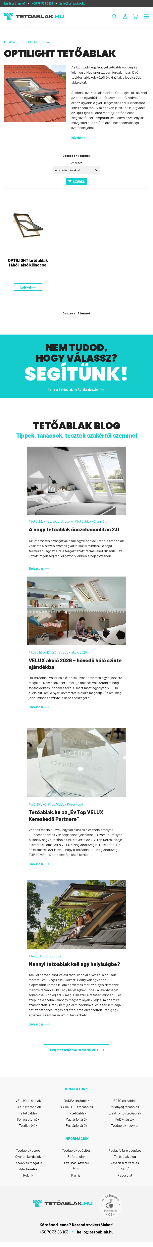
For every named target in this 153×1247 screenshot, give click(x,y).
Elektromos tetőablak (125, 1113)
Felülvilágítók (124, 1119)
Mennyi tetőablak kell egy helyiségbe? (74, 964)
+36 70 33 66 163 (42, 3)
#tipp (43, 956)
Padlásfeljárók (76, 1119)
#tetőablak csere (60, 521)
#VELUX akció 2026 (72, 652)
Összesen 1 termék (77, 155)
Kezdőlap (10, 42)
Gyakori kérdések (28, 1156)
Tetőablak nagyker (125, 1125)
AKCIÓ (124, 1169)
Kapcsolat (124, 1175)
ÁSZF (76, 1169)
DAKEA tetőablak (76, 1101)
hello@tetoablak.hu (72, 3)
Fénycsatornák (28, 1119)
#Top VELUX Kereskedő (65, 804)
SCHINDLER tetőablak (76, 1107)
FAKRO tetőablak (28, 1107)
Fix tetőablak (76, 1113)
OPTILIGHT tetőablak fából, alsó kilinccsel (28, 262)
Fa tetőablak (28, 1113)
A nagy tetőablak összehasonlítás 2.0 (74, 529)
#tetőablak (37, 521)
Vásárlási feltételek (125, 1163)
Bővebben (78, 138)
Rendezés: (76, 163)
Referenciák (76, 1156)
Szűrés (79, 181)
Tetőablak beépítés (76, 1150)
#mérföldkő (37, 804)
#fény (33, 956)
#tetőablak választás (90, 521)
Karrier (76, 1175)
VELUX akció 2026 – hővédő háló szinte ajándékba (75, 663)
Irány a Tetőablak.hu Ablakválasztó (73, 389)
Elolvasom (36, 568)
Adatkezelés (28, 1169)
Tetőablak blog (125, 1156)
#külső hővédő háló (42, 652)
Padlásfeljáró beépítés (124, 1150)
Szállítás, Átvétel (76, 1163)
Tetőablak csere (28, 1150)
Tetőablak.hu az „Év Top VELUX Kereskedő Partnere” (66, 815)
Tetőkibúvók (28, 1125)
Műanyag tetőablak (125, 1107)
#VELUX (55, 956)
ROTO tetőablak (124, 1101)
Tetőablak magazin (28, 1163)
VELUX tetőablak (28, 1101)
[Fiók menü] (125, 16)
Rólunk (28, 1175)
